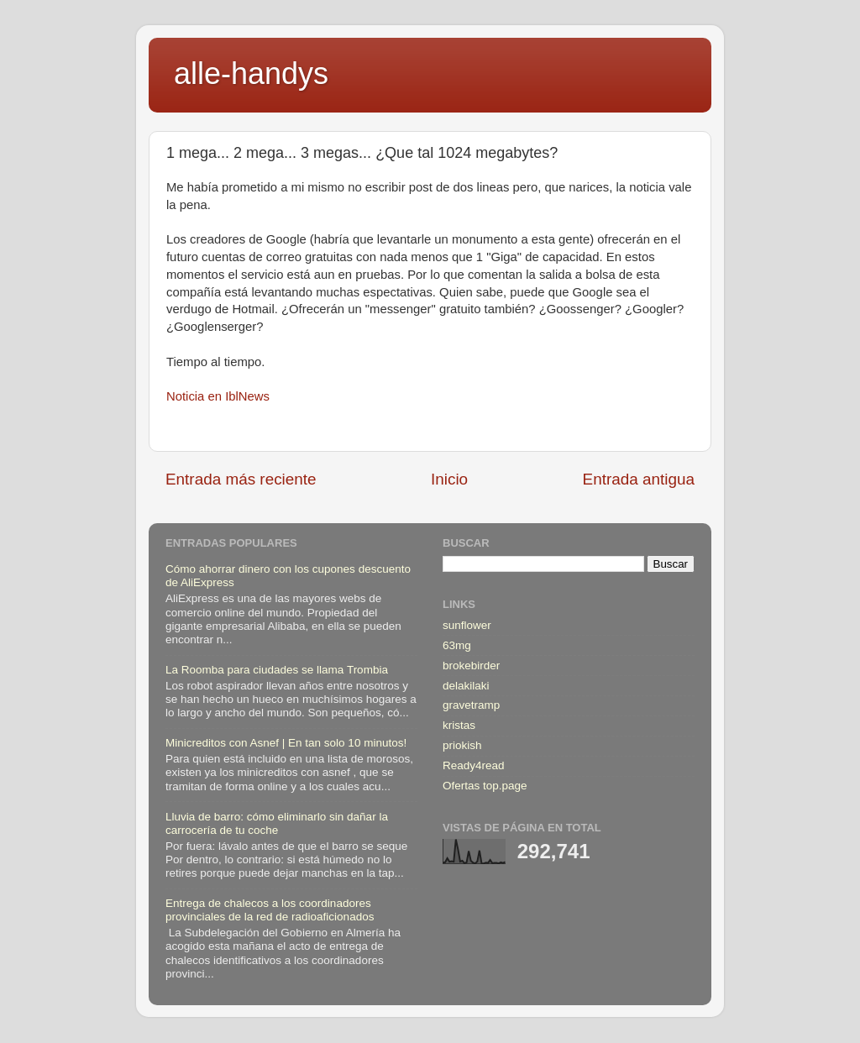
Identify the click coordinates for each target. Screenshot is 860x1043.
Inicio (449, 479)
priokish (462, 745)
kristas (459, 725)
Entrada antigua (639, 479)
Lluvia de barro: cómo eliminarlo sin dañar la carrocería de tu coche (276, 823)
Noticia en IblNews (218, 396)
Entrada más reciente (241, 479)
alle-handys (251, 73)
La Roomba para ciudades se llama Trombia (276, 669)
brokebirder (471, 665)
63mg (457, 645)
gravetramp (471, 705)
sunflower (467, 625)
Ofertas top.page (485, 785)
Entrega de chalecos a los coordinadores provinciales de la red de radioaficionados (269, 910)
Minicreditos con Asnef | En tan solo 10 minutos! (285, 742)
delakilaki (466, 685)
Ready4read (474, 765)
